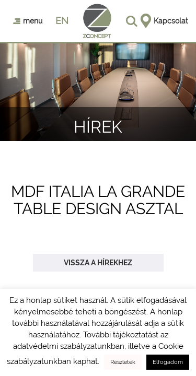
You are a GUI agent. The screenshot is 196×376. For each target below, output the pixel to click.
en (61, 20)
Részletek (122, 362)
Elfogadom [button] (168, 362)
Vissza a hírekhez (98, 262)
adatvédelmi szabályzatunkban (68, 346)
